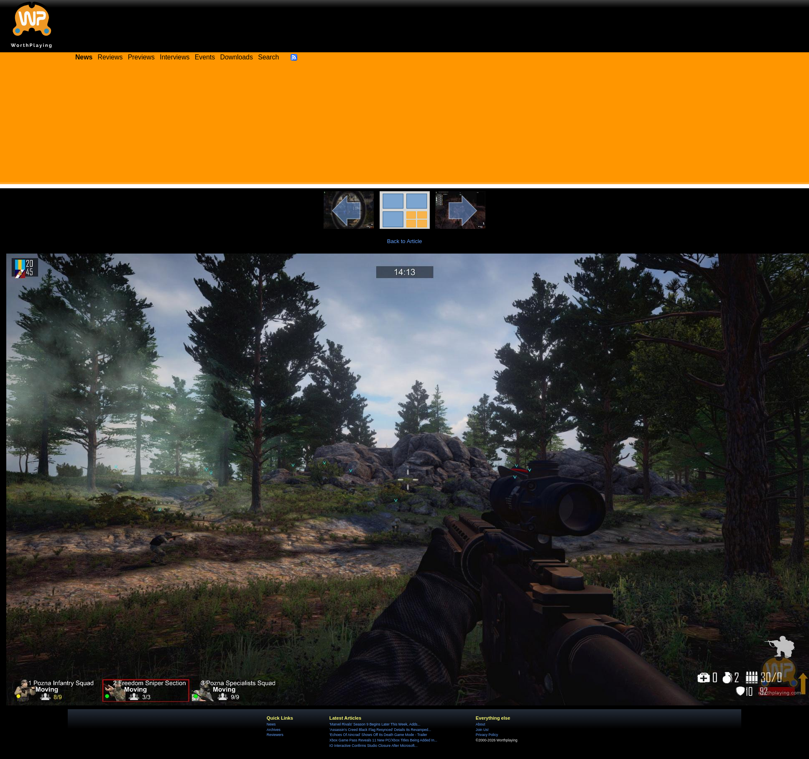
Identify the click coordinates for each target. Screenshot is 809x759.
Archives (274, 730)
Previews (141, 57)
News (271, 724)
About (480, 724)
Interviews (174, 57)
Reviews (110, 57)
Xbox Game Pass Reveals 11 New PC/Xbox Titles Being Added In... (383, 740)
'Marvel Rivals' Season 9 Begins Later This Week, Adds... (375, 724)
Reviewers (275, 735)
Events (205, 57)
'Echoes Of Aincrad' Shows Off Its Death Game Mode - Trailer (378, 735)
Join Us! (482, 730)
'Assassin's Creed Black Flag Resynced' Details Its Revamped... (380, 730)
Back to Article (404, 241)
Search (268, 57)
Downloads (236, 57)
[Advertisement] (404, 125)
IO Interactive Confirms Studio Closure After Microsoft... (373, 746)
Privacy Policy (487, 735)
